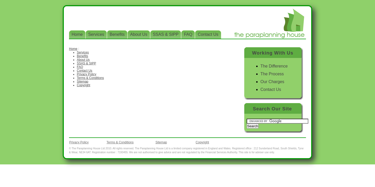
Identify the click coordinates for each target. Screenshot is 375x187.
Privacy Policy (86, 74)
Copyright (83, 85)
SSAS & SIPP (86, 63)
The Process (272, 74)
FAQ (80, 67)
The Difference (274, 66)
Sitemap (82, 81)
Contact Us (84, 70)
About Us (83, 60)
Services (83, 52)
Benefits (82, 56)
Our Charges (272, 81)
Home (73, 49)
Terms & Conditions (90, 78)
